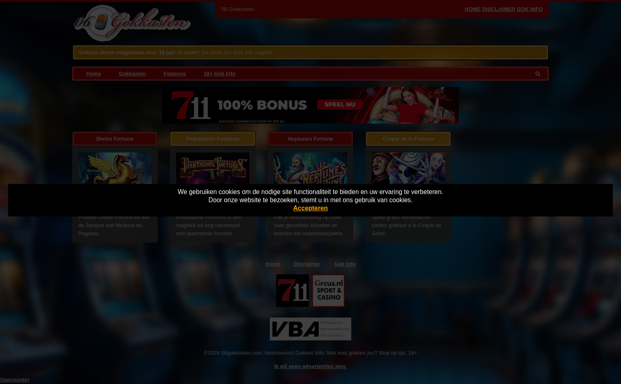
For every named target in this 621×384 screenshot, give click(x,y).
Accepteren (310, 208)
